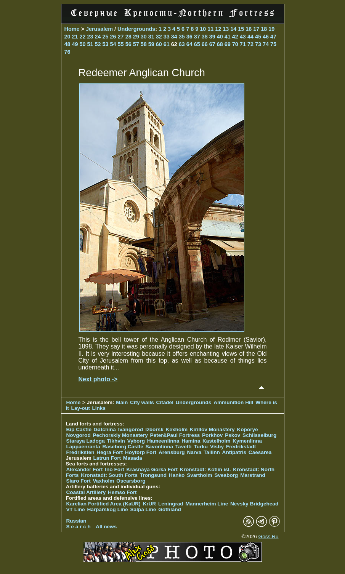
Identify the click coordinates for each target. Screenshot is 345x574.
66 (205, 44)
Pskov (232, 435)
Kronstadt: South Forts (109, 475)
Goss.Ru (268, 536)
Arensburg (172, 452)
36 (189, 37)
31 (151, 37)
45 (258, 37)
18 (264, 29)
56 (128, 44)
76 (67, 52)
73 (258, 44)
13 (226, 29)
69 (228, 44)
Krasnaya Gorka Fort (152, 469)
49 (75, 44)
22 (83, 37)
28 (128, 37)
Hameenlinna (163, 441)
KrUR (149, 504)
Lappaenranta (83, 446)
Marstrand (252, 475)
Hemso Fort (122, 492)
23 (90, 37)
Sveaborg (226, 475)
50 (83, 44)
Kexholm (177, 429)
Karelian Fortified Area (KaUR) (103, 504)
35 (182, 37)
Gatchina (105, 429)
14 (233, 29)
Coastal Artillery (86, 492)
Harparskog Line (107, 509)
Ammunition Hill (233, 402)
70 (235, 44)
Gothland (169, 509)
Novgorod (78, 435)
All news (106, 526)
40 (220, 37)
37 (197, 37)
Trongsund (153, 475)
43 (243, 37)
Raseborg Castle (122, 446)
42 (235, 37)
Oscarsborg (130, 481)
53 (106, 44)
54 (113, 44)
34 (174, 37)
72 (250, 44)
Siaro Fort (78, 481)
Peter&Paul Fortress (175, 435)
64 (189, 44)
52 (98, 44)
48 (67, 44)
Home (72, 29)
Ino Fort (114, 469)
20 (67, 37)
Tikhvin (116, 441)
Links (99, 408)
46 (266, 37)
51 (90, 44)
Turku (201, 446)
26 (113, 37)
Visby (217, 446)
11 (210, 29)
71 (243, 44)
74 (266, 44)
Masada (132, 458)
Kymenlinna (247, 441)
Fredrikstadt (241, 446)
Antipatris (234, 452)
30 (144, 37)
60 (159, 44)
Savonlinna (159, 446)
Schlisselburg (259, 435)
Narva (194, 452)
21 (75, 37)
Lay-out (80, 408)
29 (136, 37)
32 (159, 37)
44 (250, 37)
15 (241, 29)
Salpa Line (143, 509)
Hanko (177, 475)
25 (106, 37)
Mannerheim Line (206, 504)
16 (249, 29)
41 (228, 37)
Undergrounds (136, 29)
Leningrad (170, 504)
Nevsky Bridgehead (254, 504)
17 (256, 29)
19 (271, 29)
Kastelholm (216, 441)
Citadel (164, 402)
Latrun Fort (107, 458)
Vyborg (136, 441)
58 (144, 44)
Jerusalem (99, 29)
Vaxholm (103, 481)
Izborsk (154, 429)
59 (151, 44)
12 (218, 29)
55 (121, 44)
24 (98, 37)
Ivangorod (130, 429)
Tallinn (212, 452)
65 (197, 44)
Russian (76, 521)
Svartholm (199, 475)
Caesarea (260, 452)
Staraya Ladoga (85, 441)
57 (136, 44)
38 (205, 37)
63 (182, 44)
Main (122, 402)
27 (121, 37)
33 (167, 37)
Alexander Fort (84, 469)
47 (273, 37)
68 (220, 44)
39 (212, 37)
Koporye (247, 429)
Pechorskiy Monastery (120, 435)
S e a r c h (78, 526)
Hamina (190, 441)
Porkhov (212, 435)
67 (212, 44)
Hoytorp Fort (140, 452)
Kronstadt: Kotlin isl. (205, 469)
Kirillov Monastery (212, 429)
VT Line (75, 509)
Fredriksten (80, 452)
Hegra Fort (109, 452)
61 (167, 44)
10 (203, 29)
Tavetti (183, 446)
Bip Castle (78, 429)
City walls (142, 402)
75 (273, 44)
